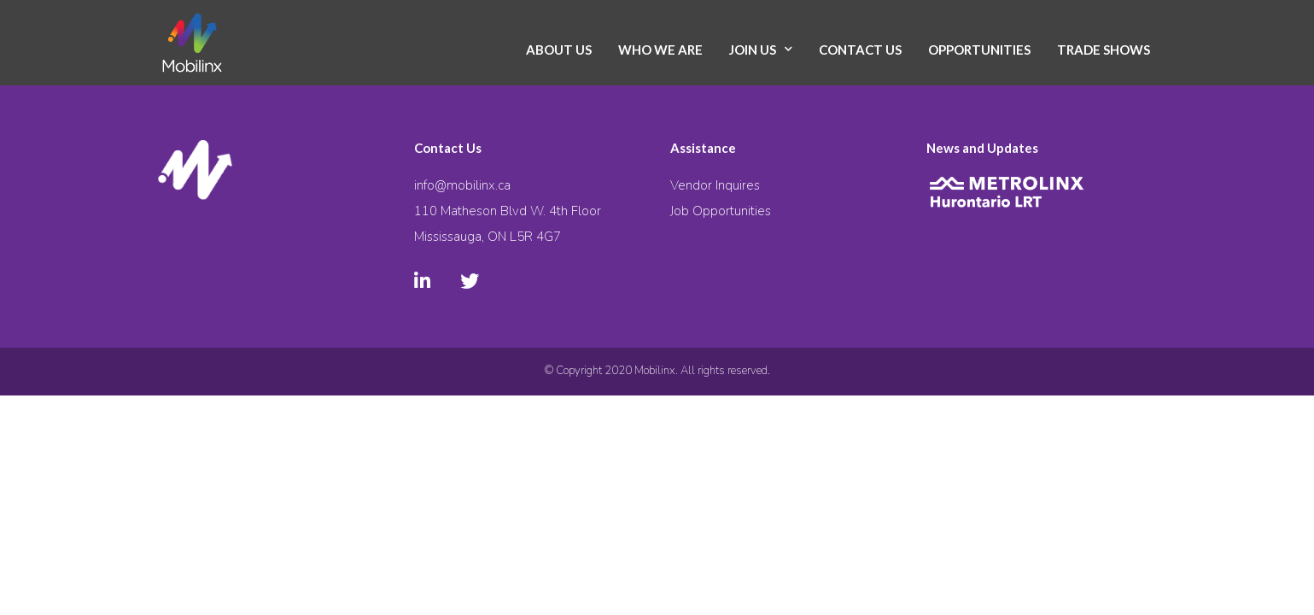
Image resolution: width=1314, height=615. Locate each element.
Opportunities (979, 49)
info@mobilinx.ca (462, 185)
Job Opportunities (720, 211)
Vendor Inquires (715, 185)
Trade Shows (1103, 49)
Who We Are (660, 49)
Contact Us (860, 49)
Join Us (752, 49)
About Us (559, 49)
